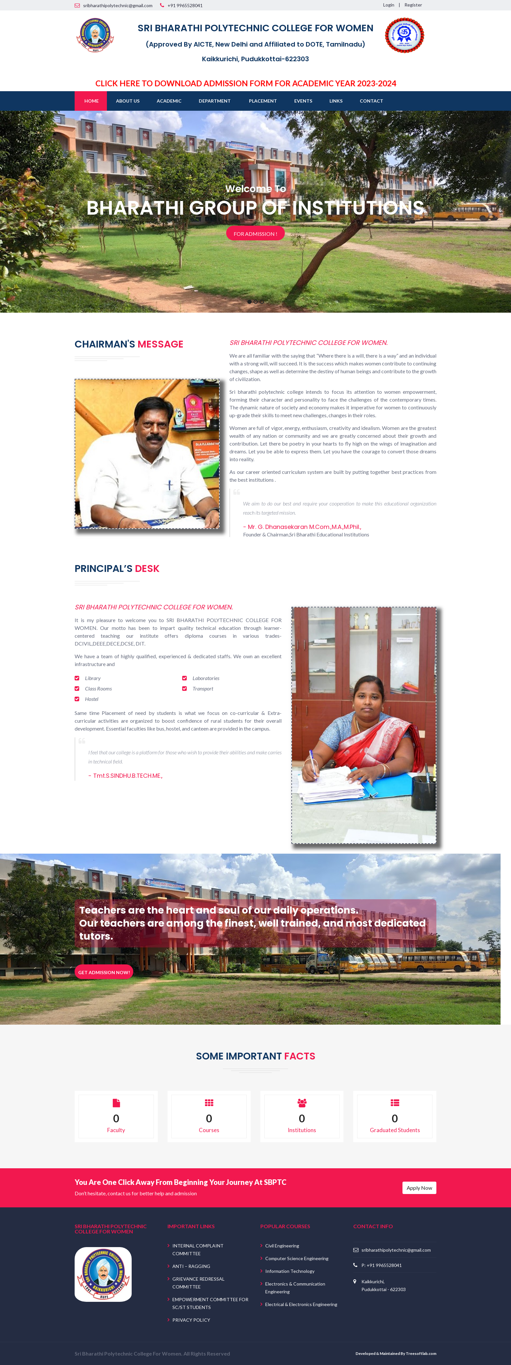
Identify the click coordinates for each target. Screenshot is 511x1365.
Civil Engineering (282, 1245)
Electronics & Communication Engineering (295, 1287)
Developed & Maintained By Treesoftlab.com (396, 1353)
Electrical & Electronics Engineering (301, 1304)
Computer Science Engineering (296, 1258)
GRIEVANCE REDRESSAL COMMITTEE (198, 1282)
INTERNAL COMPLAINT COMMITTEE (198, 1249)
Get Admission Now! (104, 972)
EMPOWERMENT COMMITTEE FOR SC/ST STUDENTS (210, 1303)
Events (303, 101)
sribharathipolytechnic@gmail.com (396, 1249)
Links (336, 101)
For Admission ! (255, 234)
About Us (127, 101)
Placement (263, 101)
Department (215, 101)
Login (388, 4)
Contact (371, 101)
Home (91, 101)
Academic (169, 101)
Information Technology (289, 1271)
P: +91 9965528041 (381, 1265)
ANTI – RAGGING (191, 1266)
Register (413, 4)
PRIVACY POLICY (191, 1320)
